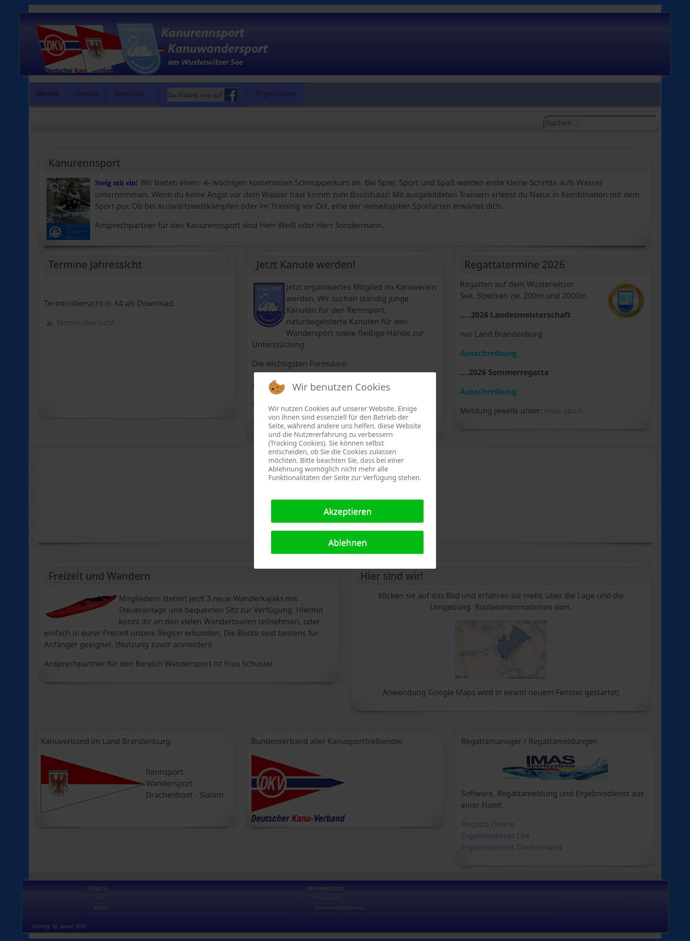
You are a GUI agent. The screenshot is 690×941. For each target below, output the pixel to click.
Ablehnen (347, 542)
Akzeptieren (347, 511)
